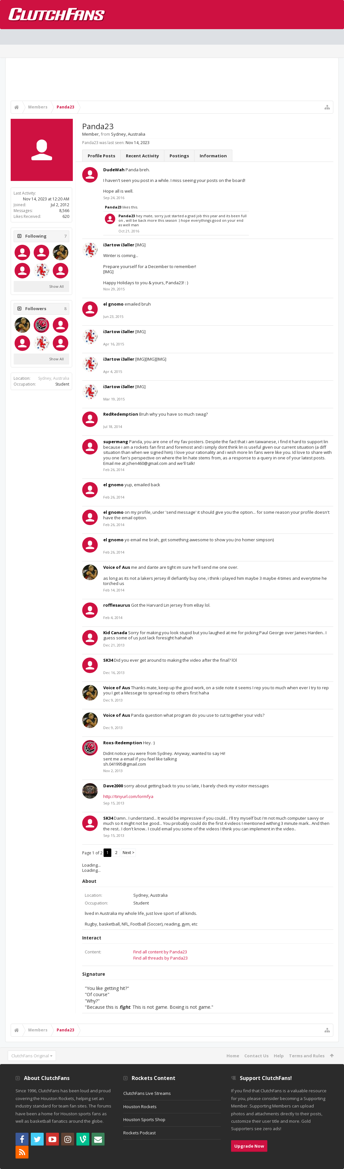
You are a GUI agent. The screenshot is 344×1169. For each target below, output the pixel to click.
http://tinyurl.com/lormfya (128, 796)
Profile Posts (101, 156)
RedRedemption (120, 414)
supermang (115, 441)
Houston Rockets (140, 1106)
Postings (179, 156)
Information (213, 156)
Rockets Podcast (139, 1133)
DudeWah (114, 170)
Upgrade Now (249, 1146)
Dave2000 (113, 786)
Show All (56, 286)
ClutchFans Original (30, 1056)
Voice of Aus (116, 567)
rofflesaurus (116, 605)
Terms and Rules (307, 1056)
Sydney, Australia (53, 378)
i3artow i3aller (118, 245)
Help (279, 1056)
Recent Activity (142, 156)
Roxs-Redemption (122, 743)
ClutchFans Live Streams (147, 1093)
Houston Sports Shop (144, 1119)
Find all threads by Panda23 (160, 958)
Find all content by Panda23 (160, 952)
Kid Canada (115, 632)
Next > (128, 852)
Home (233, 1056)
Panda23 (113, 207)
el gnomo (113, 304)
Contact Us (256, 1056)
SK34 (108, 660)
